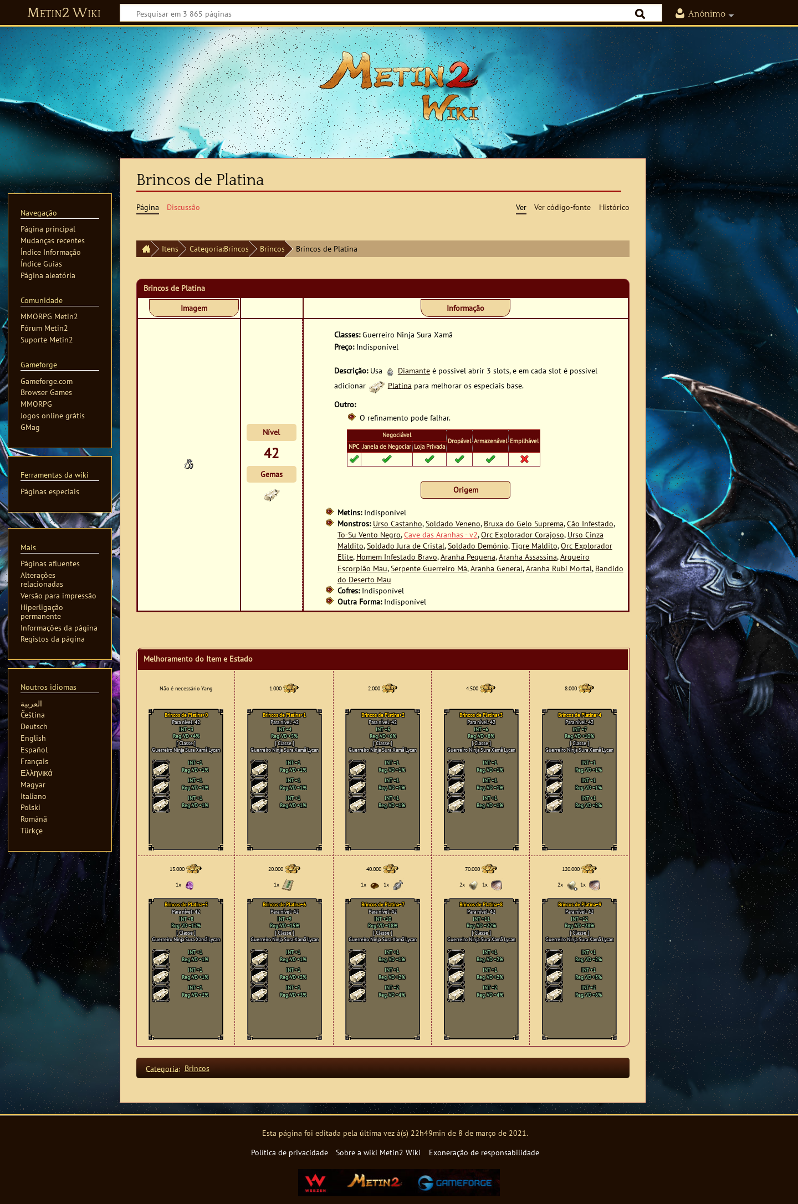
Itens (170, 248)
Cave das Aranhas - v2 (441, 534)
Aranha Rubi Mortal (559, 568)
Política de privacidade (289, 1152)
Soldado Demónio (478, 545)
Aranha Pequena (468, 556)
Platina (400, 385)
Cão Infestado (590, 523)
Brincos (272, 248)
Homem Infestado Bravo (396, 556)
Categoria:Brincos (219, 248)
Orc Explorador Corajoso (522, 534)
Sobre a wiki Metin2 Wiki (378, 1152)
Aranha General (496, 568)
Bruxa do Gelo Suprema (524, 523)
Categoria (162, 1068)
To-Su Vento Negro (369, 534)
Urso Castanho (397, 523)
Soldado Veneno (453, 523)
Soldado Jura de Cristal (405, 545)
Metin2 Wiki (64, 13)
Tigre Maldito (534, 545)
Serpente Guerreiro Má (429, 568)
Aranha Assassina (528, 556)
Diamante (414, 370)
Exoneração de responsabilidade (484, 1152)
